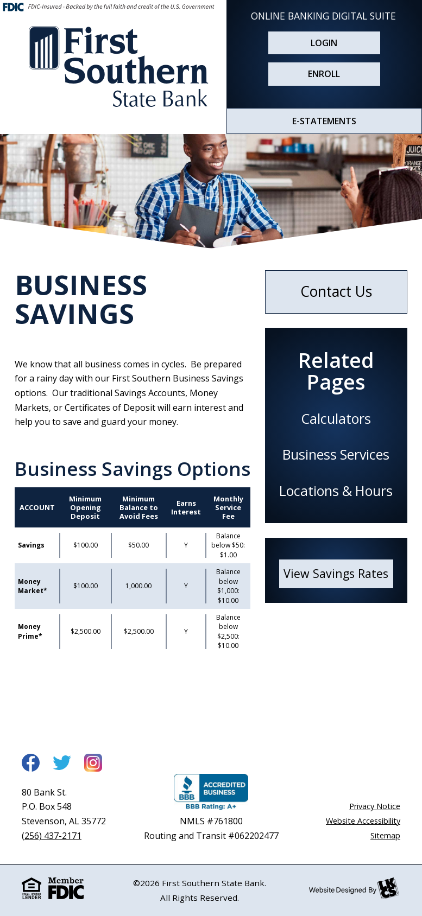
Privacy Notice (374, 806)
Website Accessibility (363, 821)
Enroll (324, 74)
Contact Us (336, 291)
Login (324, 43)
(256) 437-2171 (51, 836)
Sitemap (385, 835)
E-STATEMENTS (324, 121)
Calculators (336, 418)
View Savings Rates (336, 573)
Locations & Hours (336, 490)
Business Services (335, 454)
